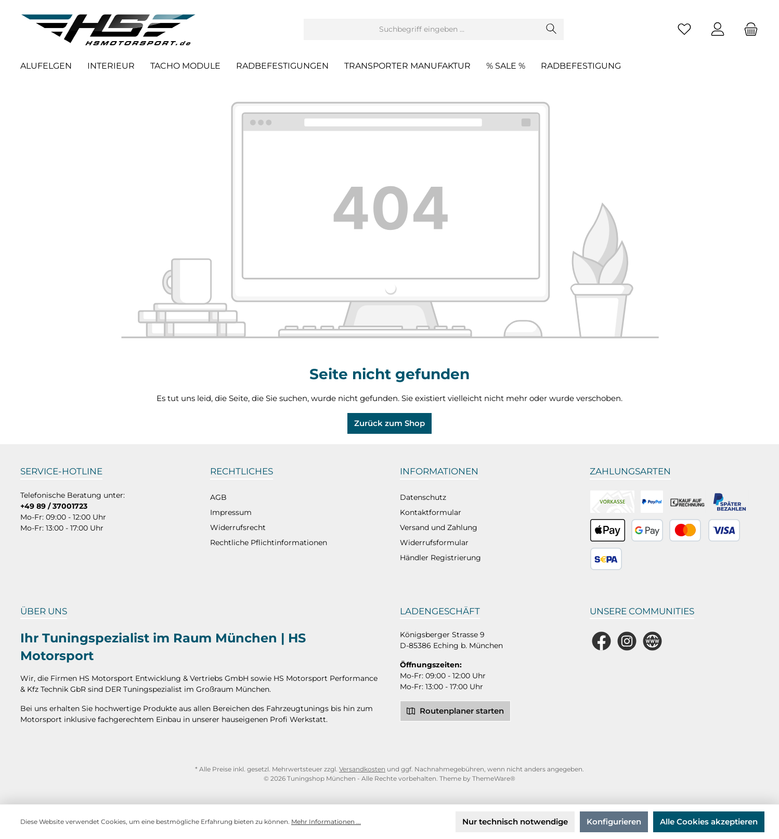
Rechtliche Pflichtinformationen (268, 542)
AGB (218, 497)
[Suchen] (551, 29)
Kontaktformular (430, 512)
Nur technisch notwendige (515, 822)
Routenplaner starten (455, 710)
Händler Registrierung (440, 557)
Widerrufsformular (434, 542)
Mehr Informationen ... (326, 821)
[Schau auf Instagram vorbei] (627, 641)
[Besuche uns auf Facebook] (601, 641)
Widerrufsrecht (238, 527)
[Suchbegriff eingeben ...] (422, 29)
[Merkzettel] (684, 29)
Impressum (231, 512)
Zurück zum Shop (389, 423)
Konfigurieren (614, 822)
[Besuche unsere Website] (652, 641)
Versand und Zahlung (438, 527)
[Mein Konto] (718, 29)
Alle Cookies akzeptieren (709, 822)
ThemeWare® (493, 778)
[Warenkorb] (748, 29)
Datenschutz (423, 497)
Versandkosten (362, 769)
